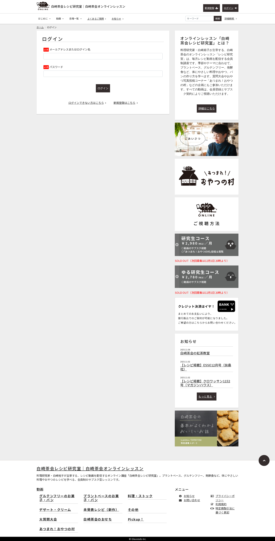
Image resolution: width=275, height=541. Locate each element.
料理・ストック (140, 496)
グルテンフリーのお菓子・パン (57, 498)
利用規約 (219, 504)
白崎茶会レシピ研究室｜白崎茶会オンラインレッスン (88, 6)
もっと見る (206, 396)
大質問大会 (48, 519)
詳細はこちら (206, 108)
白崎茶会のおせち (97, 519)
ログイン (230, 8)
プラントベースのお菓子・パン (101, 498)
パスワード (56, 67)
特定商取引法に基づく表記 (223, 510)
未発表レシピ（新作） (101, 510)
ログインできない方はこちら (87, 103)
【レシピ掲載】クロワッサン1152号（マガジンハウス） (205, 383)
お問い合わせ (190, 500)
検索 (217, 18)
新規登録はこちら (125, 103)
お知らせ (117, 18)
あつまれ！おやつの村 (57, 529)
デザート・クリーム (55, 510)
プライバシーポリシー (223, 498)
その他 (133, 510)
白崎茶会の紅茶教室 (195, 353)
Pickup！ (136, 519)
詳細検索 (231, 18)
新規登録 (211, 8)
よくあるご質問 (96, 18)
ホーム (40, 27)
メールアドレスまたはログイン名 (69, 49)
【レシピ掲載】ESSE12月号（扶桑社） (205, 367)
